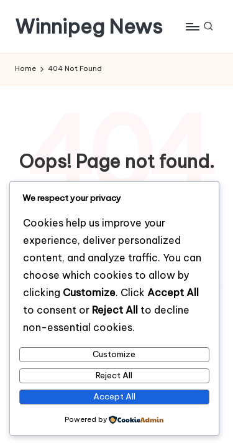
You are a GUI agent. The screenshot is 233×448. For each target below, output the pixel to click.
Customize (114, 354)
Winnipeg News (89, 26)
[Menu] (192, 26)
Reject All (114, 375)
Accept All (114, 396)
